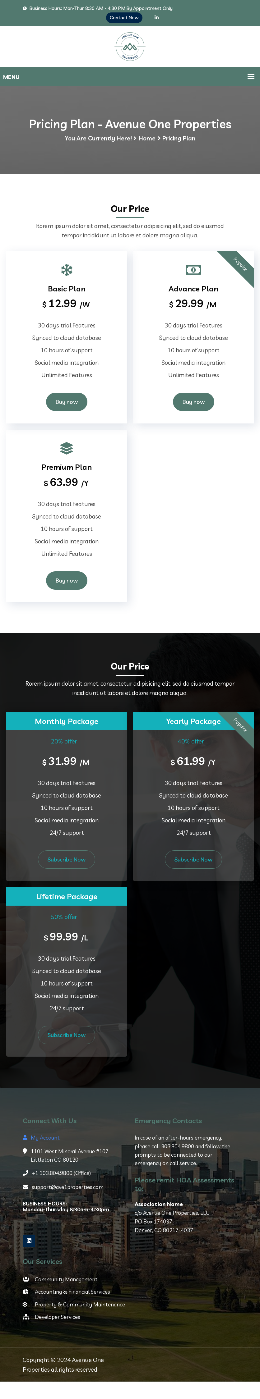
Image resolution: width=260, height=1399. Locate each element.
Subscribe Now (67, 876)
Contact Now (124, 18)
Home (147, 154)
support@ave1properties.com (63, 1204)
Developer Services (51, 1334)
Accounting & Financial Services (66, 1309)
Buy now (67, 418)
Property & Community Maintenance (74, 1321)
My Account (41, 1155)
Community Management (60, 1296)
